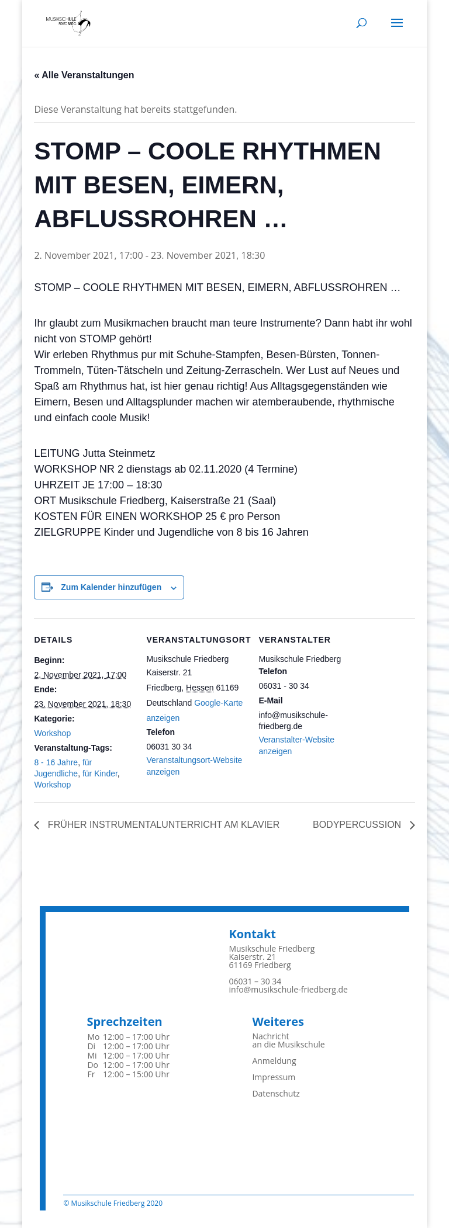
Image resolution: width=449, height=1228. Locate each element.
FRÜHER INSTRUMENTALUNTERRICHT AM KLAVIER (162, 825)
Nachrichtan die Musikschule (288, 1040)
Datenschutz (275, 1093)
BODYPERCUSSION (358, 825)
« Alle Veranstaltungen (84, 75)
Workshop (52, 733)
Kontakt (252, 934)
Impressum (273, 1077)
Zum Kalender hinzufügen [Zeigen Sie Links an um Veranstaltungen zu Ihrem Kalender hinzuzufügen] (111, 587)
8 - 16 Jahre (56, 762)
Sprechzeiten (124, 1021)
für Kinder (100, 773)
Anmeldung (274, 1060)
